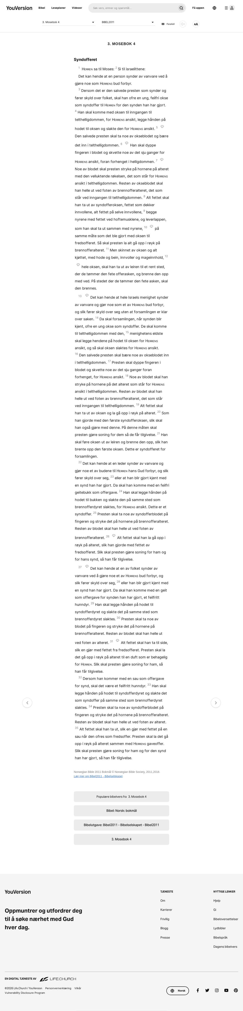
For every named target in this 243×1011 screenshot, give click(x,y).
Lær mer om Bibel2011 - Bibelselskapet (98, 776)
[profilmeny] (229, 8)
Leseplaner (58, 7)
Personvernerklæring (58, 988)
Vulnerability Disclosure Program (25, 992)
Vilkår (77, 988)
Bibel (42, 7)
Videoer (77, 7)
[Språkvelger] (214, 8)
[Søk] (132, 8)
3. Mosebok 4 (68, 22)
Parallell (168, 24)
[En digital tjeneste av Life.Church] (121, 977)
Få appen (198, 7)
